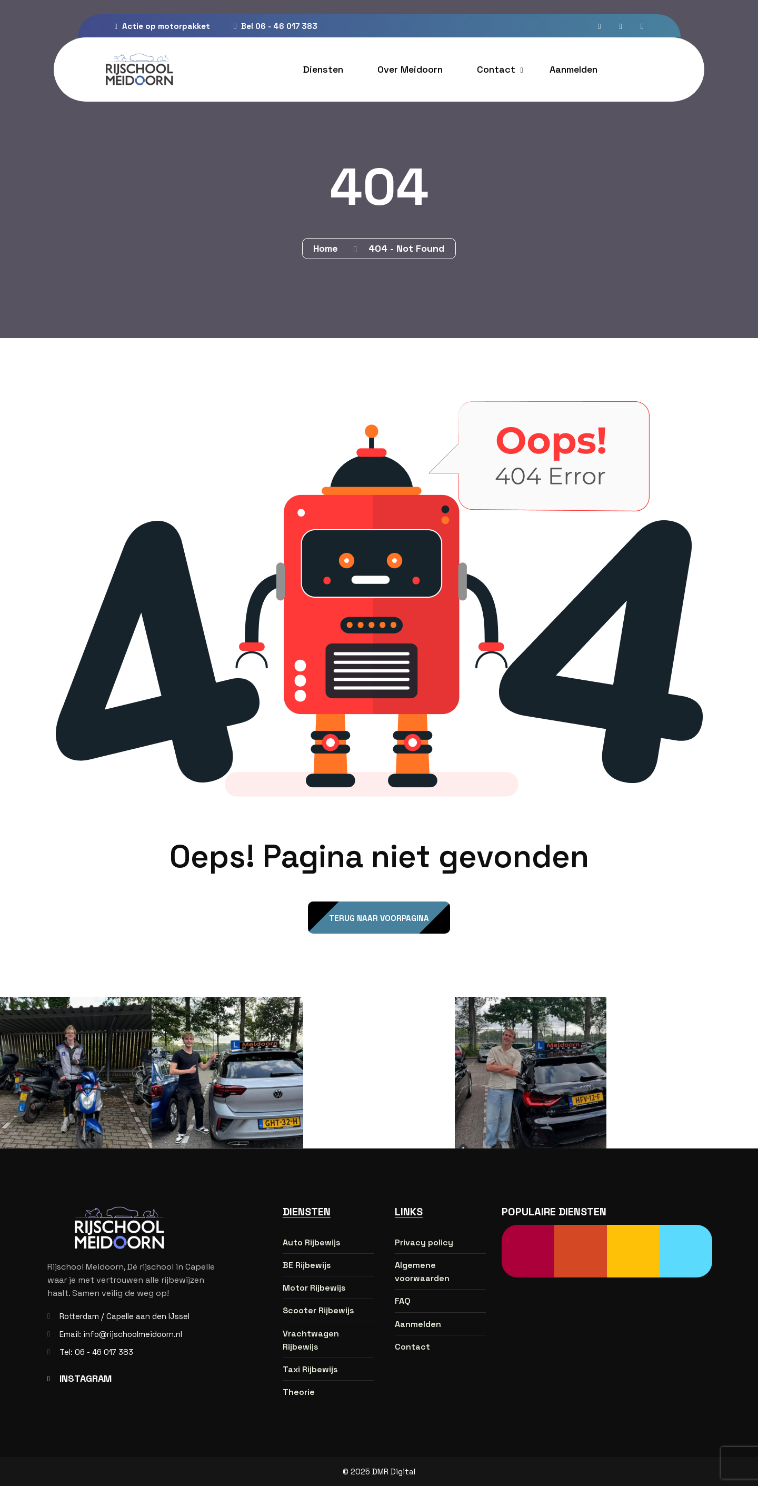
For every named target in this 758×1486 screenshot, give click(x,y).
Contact (496, 69)
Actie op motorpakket (162, 26)
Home (328, 248)
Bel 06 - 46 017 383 (275, 26)
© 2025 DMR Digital (379, 1472)
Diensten (323, 69)
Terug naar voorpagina (379, 918)
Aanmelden (573, 69)
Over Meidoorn (410, 69)
